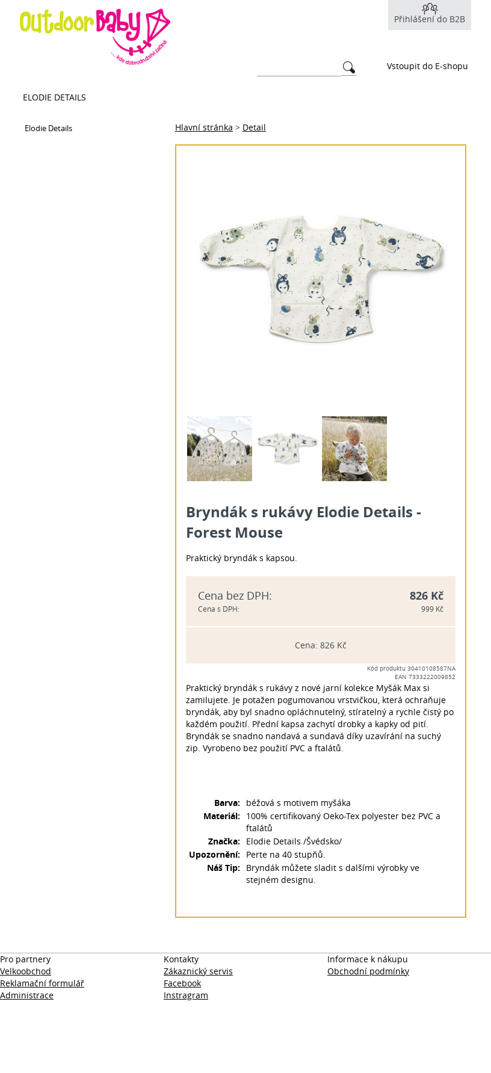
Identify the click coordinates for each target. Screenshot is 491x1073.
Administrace (27, 995)
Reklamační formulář (42, 983)
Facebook (182, 983)
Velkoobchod (25, 971)
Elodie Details (54, 97)
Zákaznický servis (198, 971)
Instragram (186, 995)
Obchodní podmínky (368, 971)
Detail (254, 127)
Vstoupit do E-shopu (427, 66)
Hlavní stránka (204, 127)
